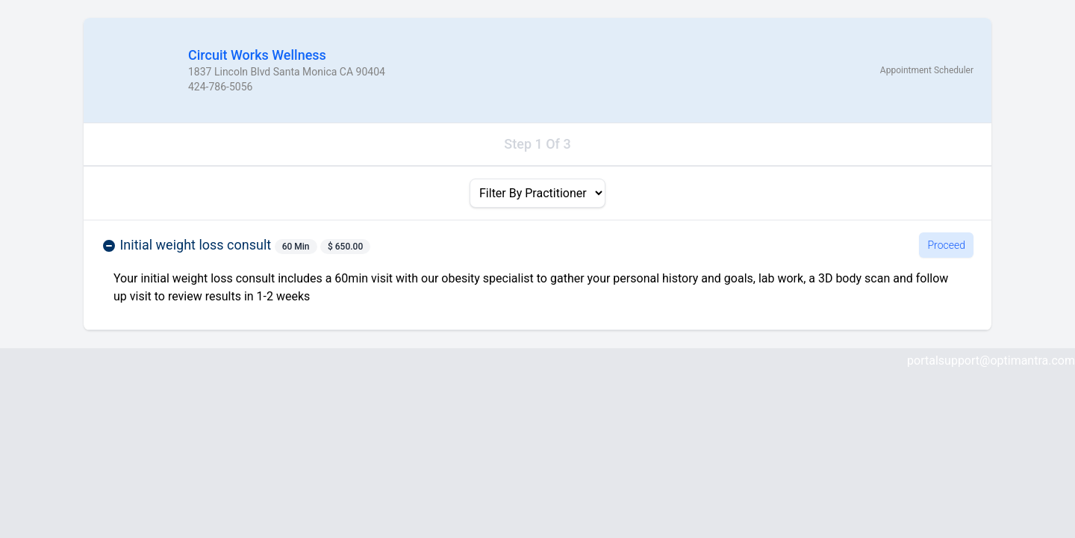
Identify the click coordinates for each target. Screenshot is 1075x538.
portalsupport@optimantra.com (991, 360)
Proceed (946, 245)
